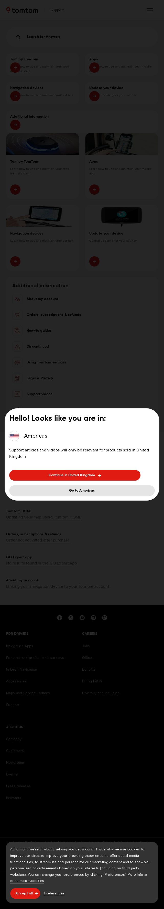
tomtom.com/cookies (27, 880)
